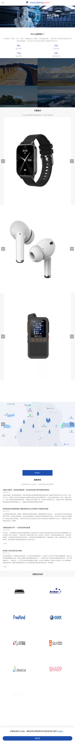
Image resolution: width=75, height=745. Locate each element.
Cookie (60, 731)
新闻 (5, 543)
